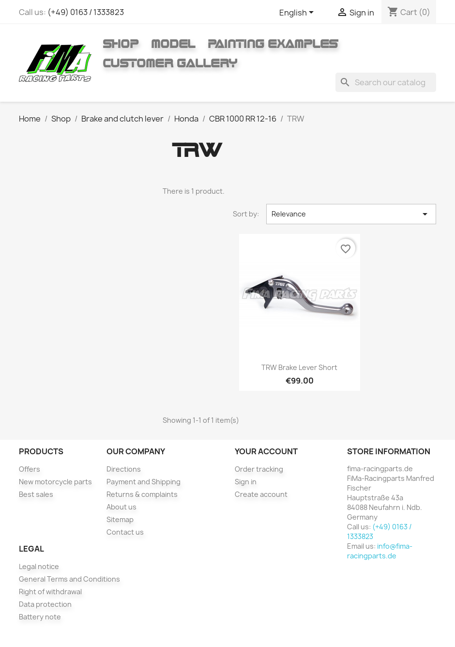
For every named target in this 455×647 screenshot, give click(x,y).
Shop (120, 43)
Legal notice (39, 566)
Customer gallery (170, 63)
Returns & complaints (142, 494)
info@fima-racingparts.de (379, 550)
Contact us (125, 532)
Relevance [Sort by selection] (351, 214)
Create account (261, 494)
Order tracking (259, 469)
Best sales (36, 494)
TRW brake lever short (299, 367)
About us (121, 506)
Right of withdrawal (50, 591)
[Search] (385, 82)
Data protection (45, 604)
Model (173, 43)
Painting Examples (273, 43)
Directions (123, 469)
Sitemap (120, 519)
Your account (266, 451)
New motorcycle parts (55, 481)
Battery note (40, 616)
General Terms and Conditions (69, 579)
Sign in (246, 481)
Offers (29, 469)
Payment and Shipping (143, 481)
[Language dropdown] (298, 13)
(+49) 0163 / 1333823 (85, 12)
